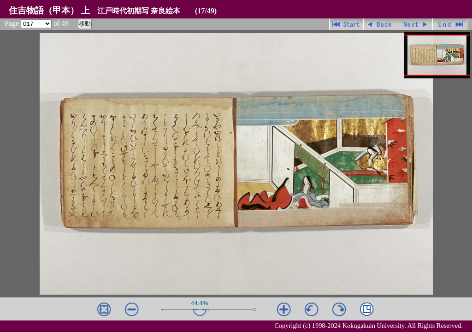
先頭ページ (346, 24)
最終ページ (450, 24)
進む (415, 24)
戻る (381, 24)
